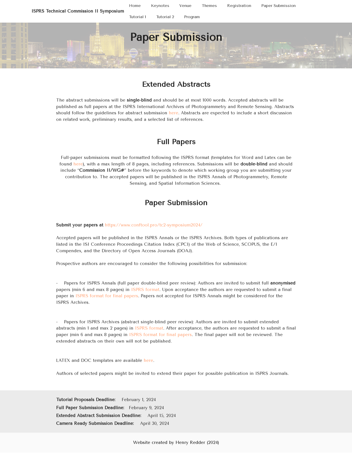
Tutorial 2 (165, 17)
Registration (239, 5)
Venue (185, 5)
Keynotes (160, 5)
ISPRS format (145, 289)
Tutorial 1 (137, 17)
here (173, 112)
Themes (209, 5)
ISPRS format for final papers (106, 295)
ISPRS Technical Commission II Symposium (77, 11)
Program (192, 17)
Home (135, 5)
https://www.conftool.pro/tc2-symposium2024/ (153, 225)
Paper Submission (278, 5)
